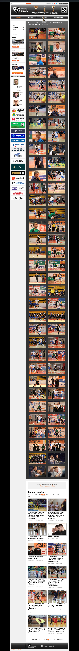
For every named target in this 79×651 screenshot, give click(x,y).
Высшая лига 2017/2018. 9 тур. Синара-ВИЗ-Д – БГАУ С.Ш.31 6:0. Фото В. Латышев (36, 631)
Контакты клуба (63, 3)
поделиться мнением (17, 73)
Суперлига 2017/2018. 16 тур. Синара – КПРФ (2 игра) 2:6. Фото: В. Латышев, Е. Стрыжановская (56, 582)
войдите (41, 485)
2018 (43, 494)
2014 (58, 494)
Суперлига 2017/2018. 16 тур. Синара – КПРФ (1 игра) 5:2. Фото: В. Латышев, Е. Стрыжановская (36, 607)
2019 (40, 494)
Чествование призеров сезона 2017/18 (35, 557)
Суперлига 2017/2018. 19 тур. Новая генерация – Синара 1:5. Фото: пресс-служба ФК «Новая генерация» (56, 515)
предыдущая (34, 639)
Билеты (15, 34)
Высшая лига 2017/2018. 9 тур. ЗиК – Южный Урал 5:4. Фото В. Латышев (57, 605)
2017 (47, 494)
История (15, 31)
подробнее (15, 46)
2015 (54, 494)
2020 (36, 494)
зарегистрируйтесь (50, 485)
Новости (15, 22)
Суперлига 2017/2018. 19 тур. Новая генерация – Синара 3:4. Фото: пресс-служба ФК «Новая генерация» (36, 515)
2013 (61, 494)
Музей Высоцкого (53, 536)
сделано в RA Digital (16, 649)
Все (29, 494)
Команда (15, 27)
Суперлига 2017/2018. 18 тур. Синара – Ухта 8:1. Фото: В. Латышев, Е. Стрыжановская (56, 559)
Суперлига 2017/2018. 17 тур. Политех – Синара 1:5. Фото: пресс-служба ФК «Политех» (36, 582)
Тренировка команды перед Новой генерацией (36, 537)
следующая (59, 639)
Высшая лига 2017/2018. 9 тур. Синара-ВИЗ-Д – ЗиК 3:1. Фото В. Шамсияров (56, 630)
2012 (29, 496)
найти (28, 3)
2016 (50, 494)
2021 (32, 494)
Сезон (14, 29)
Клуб (14, 25)
